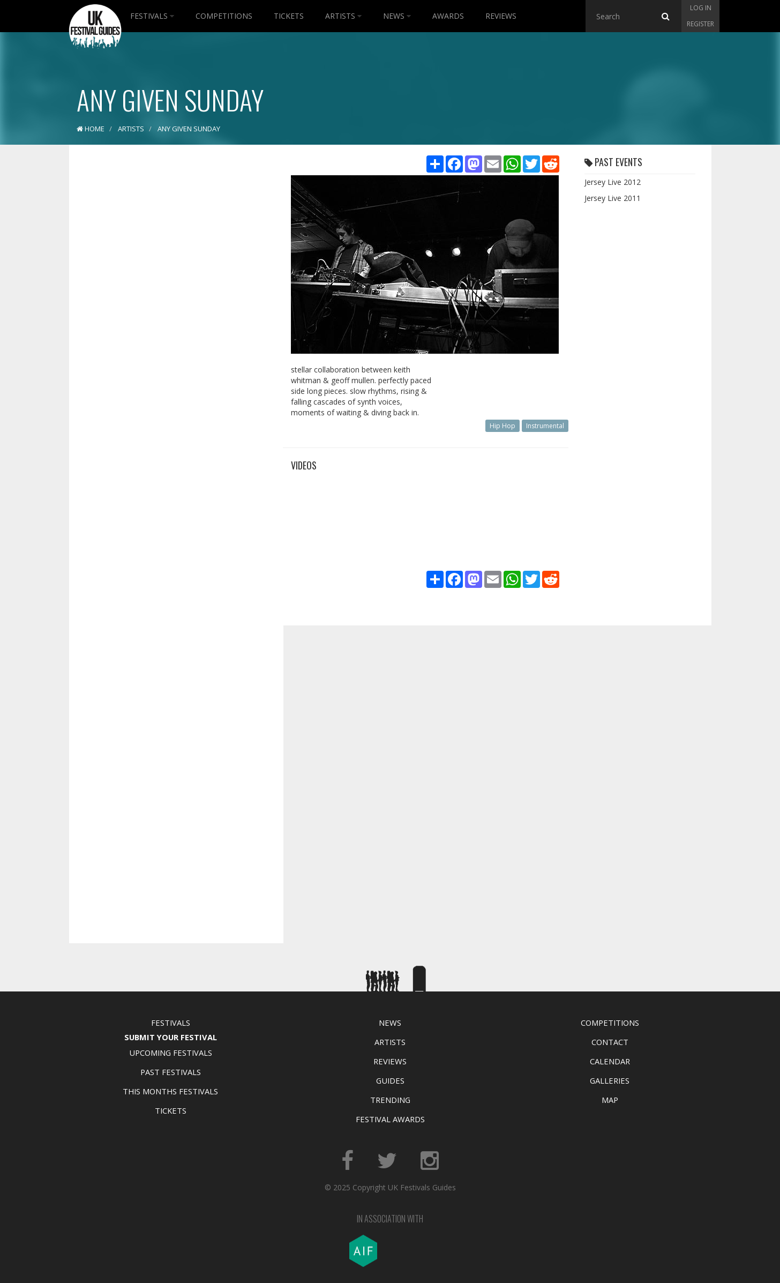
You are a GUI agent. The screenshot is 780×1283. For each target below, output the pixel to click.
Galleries (609, 1080)
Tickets (289, 16)
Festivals (152, 16)
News (397, 16)
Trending (390, 1099)
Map (610, 1099)
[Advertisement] (168, 321)
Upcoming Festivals (170, 1052)
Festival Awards (390, 1119)
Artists (343, 16)
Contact (609, 1041)
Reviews (500, 16)
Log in (700, 7)
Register (700, 23)
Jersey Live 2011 (612, 198)
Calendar (610, 1061)
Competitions (224, 16)
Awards (448, 16)
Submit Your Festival (170, 1037)
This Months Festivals (170, 1091)
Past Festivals (170, 1071)
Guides (390, 1080)
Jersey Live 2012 (612, 182)
